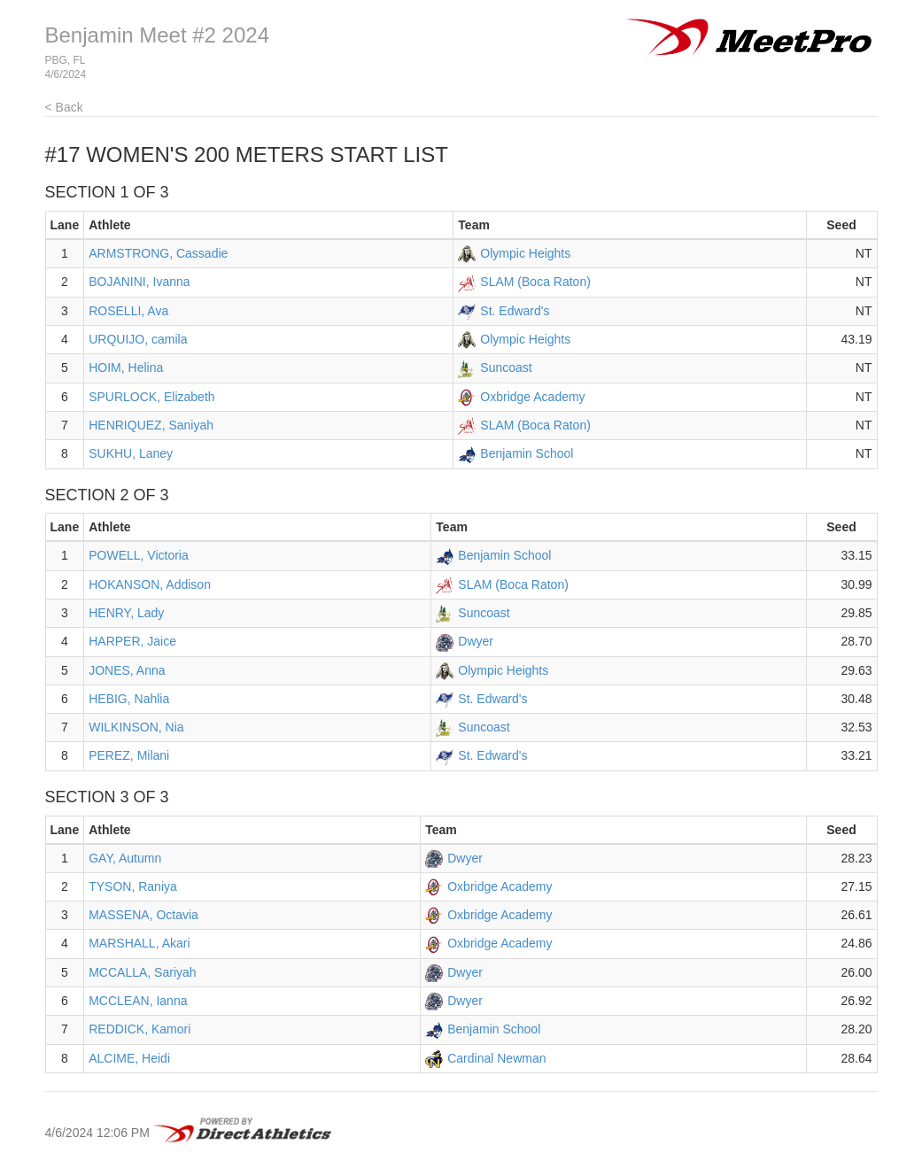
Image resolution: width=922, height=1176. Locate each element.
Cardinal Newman (496, 1058)
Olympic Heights (525, 253)
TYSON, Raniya (133, 886)
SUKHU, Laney (131, 453)
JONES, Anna (127, 670)
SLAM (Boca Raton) (535, 282)
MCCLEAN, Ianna (138, 1001)
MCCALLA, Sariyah (142, 972)
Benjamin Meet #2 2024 (157, 35)
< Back (64, 107)
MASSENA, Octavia (143, 915)
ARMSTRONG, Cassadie (158, 253)
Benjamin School (526, 453)
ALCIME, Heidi (129, 1058)
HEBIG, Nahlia (129, 699)
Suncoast (505, 367)
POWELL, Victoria (139, 555)
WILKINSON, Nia (136, 727)
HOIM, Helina (126, 367)
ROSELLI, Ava (128, 311)
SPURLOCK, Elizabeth (151, 397)
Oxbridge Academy (532, 397)
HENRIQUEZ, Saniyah (151, 425)
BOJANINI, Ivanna (139, 282)
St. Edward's (514, 311)
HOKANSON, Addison (150, 584)
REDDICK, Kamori (139, 1029)
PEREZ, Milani (129, 755)
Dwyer (475, 641)
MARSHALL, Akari (139, 943)
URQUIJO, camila (138, 339)
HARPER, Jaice (132, 641)
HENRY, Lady (126, 613)
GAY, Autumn (125, 858)
